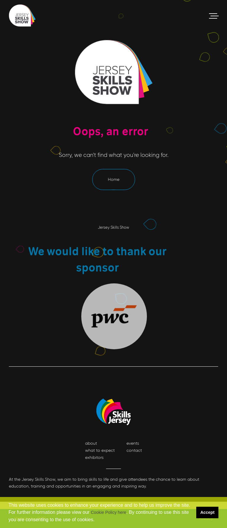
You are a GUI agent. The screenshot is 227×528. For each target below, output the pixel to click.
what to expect (100, 450)
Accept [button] (207, 512)
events (133, 443)
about (91, 443)
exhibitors (94, 457)
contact (134, 450)
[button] (97, 520)
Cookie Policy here (108, 512)
